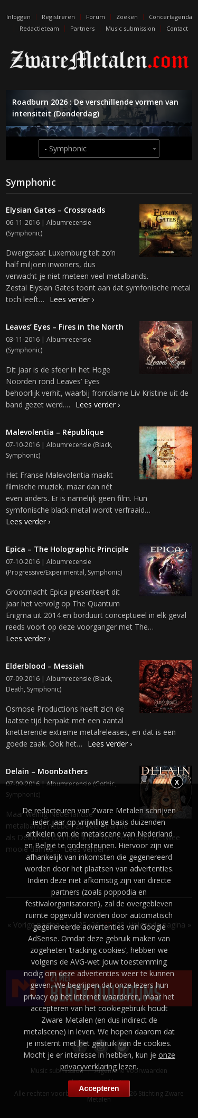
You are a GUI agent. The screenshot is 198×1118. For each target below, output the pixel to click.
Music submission (130, 28)
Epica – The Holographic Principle (67, 549)
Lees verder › (72, 299)
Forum (95, 17)
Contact (177, 28)
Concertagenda (170, 17)
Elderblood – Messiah (45, 666)
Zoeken (127, 17)
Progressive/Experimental (46, 572)
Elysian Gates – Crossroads (55, 210)
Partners (82, 28)
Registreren (58, 17)
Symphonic (24, 233)
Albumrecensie (68, 222)
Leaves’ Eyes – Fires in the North (65, 327)
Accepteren (99, 1088)
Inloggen (18, 17)
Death (15, 689)
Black (103, 444)
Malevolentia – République (54, 432)
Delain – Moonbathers (47, 771)
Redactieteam (39, 28)
